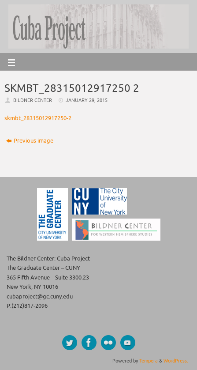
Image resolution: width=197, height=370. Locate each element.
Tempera (148, 361)
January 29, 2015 (87, 100)
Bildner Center (32, 100)
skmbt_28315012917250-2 (37, 118)
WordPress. (176, 361)
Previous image (29, 140)
